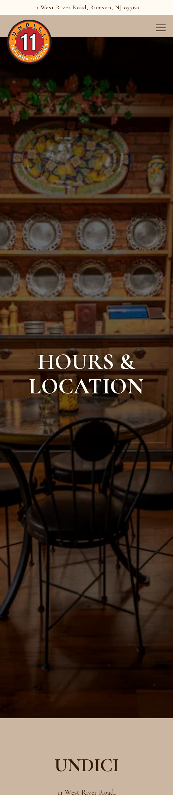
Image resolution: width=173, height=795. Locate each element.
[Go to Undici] (86, 7)
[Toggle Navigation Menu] (161, 28)
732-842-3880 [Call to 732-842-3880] (86, 731)
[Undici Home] (29, 41)
